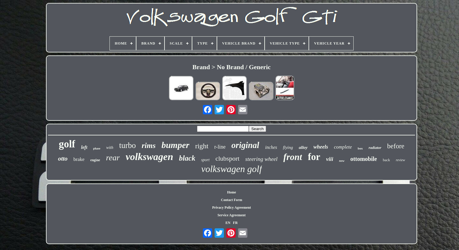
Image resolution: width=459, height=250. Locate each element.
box (360, 148)
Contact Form (231, 200)
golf (67, 144)
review (400, 160)
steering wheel (261, 159)
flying (288, 147)
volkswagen (149, 156)
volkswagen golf (231, 169)
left (84, 147)
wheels (321, 147)
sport (205, 160)
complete (343, 147)
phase (96, 148)
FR (235, 223)
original (245, 145)
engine (95, 160)
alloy (303, 147)
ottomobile (363, 159)
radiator (375, 147)
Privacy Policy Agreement (231, 207)
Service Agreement (231, 215)
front (292, 157)
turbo (127, 145)
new (341, 160)
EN (227, 223)
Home (231, 192)
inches (271, 147)
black (187, 158)
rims (149, 145)
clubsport (227, 158)
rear (113, 157)
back (386, 160)
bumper (175, 145)
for (314, 157)
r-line (220, 147)
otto (63, 158)
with (109, 147)
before (396, 146)
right (201, 146)
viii (329, 159)
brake (79, 159)
